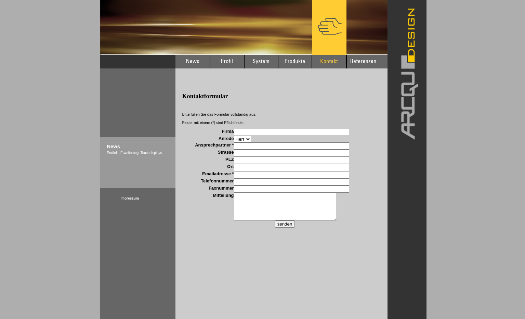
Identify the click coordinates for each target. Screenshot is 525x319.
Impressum (130, 198)
